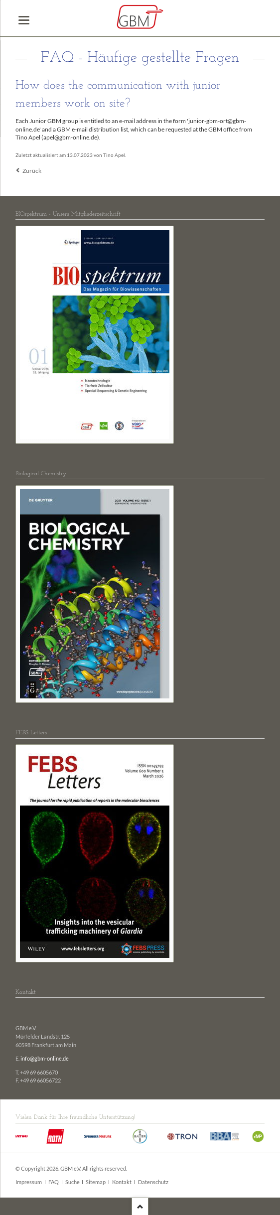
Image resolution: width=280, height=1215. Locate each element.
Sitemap (96, 1182)
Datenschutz (153, 1182)
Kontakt (122, 1182)
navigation (24, 20)
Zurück (31, 170)
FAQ (53, 1182)
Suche (72, 1182)
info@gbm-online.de (44, 1059)
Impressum (28, 1182)
